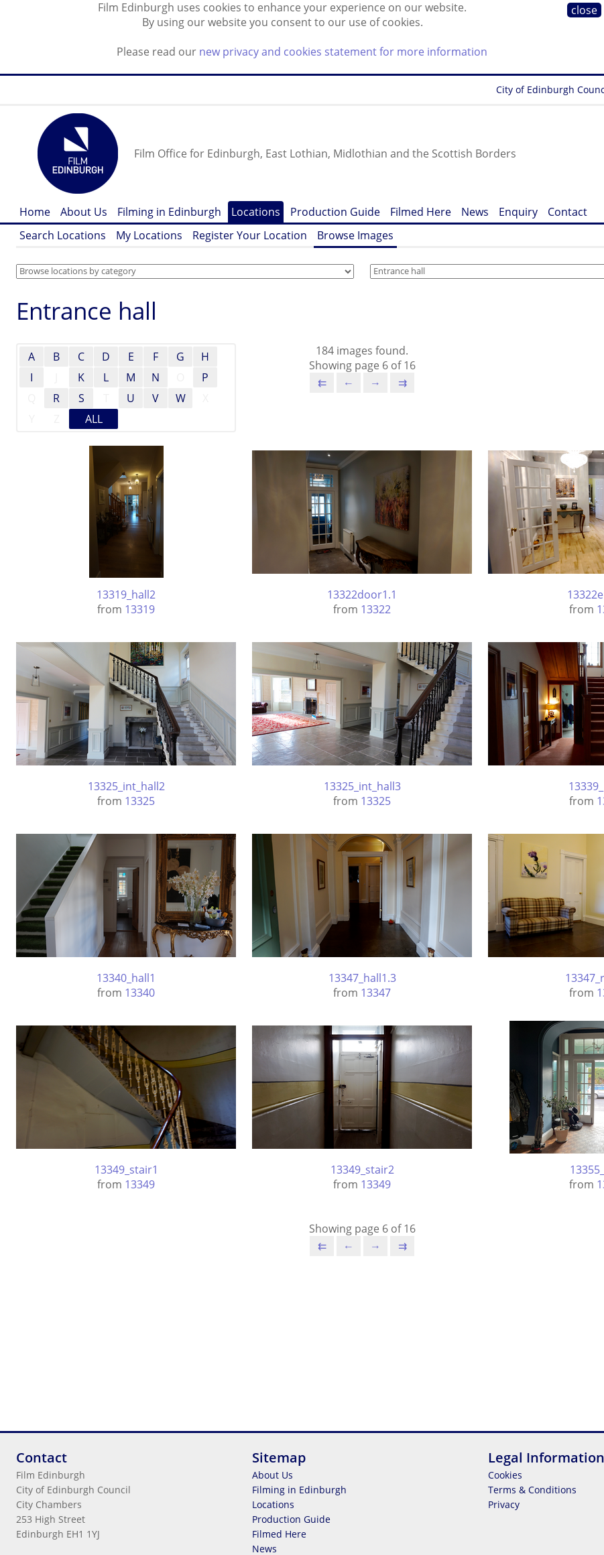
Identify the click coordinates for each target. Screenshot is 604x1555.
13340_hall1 (126, 978)
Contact (567, 211)
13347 (376, 992)
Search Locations (62, 235)
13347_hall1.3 (362, 978)
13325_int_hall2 (126, 786)
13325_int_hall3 (362, 786)
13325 (140, 801)
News (475, 211)
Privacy (504, 1504)
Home (34, 211)
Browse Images (355, 235)
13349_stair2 (362, 1169)
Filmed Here (420, 211)
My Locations (149, 235)
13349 (140, 1184)
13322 (376, 609)
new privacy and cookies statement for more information (343, 51)
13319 (140, 609)
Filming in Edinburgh (169, 211)
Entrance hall (86, 310)
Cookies (505, 1475)
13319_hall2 (126, 594)
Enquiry (518, 211)
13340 (140, 992)
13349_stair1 (126, 1169)
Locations (255, 211)
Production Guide (335, 211)
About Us (83, 211)
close (584, 10)
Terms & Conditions (532, 1489)
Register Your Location (249, 235)
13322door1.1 (362, 594)
